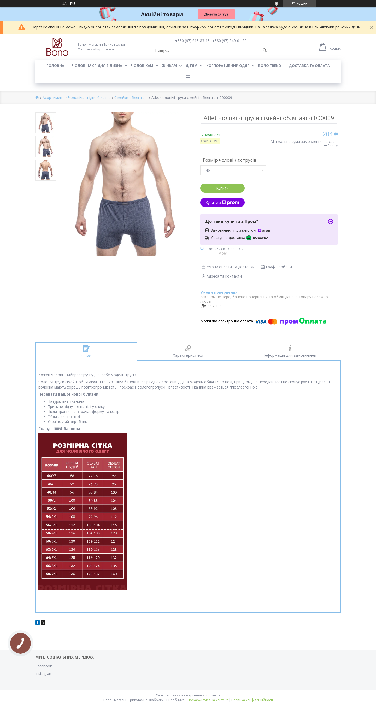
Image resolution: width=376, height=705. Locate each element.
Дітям (191, 65)
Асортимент (53, 98)
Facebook (43, 665)
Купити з (222, 202)
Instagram (43, 673)
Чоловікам (142, 65)
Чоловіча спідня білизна (97, 65)
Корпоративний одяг (227, 65)
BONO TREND (269, 65)
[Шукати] (264, 50)
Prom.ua (214, 695)
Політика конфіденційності (252, 700)
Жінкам (169, 65)
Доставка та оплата (309, 65)
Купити (222, 188)
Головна (55, 65)
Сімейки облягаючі (131, 98)
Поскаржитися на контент (208, 700)
